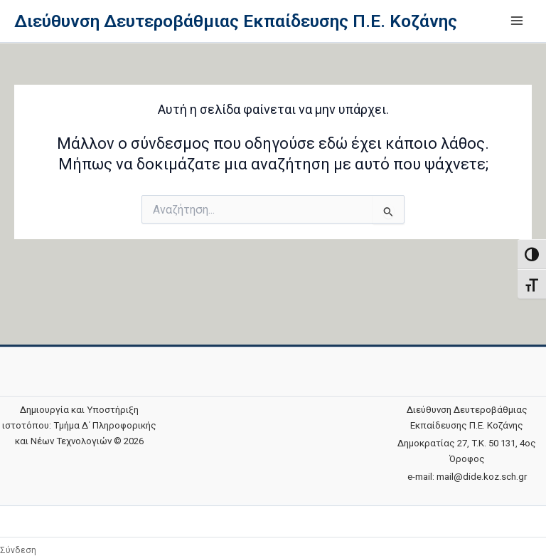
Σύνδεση (18, 550)
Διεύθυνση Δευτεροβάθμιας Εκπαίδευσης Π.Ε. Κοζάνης (235, 21)
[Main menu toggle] (517, 21)
